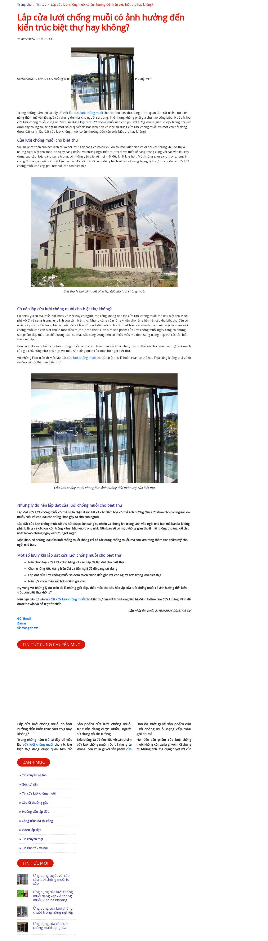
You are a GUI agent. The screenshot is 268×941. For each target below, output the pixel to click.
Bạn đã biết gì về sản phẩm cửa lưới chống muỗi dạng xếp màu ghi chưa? (164, 729)
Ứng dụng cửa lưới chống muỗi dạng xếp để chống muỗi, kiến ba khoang (53, 896)
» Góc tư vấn (28, 784)
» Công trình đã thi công (36, 821)
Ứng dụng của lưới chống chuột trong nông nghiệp (53, 910)
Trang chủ (24, 4)
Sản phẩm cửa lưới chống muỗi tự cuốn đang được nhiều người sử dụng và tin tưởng (104, 729)
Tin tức (41, 4)
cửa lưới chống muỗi (88, 112)
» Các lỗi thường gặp (33, 802)
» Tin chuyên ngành (32, 775)
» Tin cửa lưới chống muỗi (37, 793)
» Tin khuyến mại (31, 839)
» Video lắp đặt (30, 830)
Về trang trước (27, 628)
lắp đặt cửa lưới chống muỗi (65, 599)
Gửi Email (24, 618)
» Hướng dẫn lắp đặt (34, 811)
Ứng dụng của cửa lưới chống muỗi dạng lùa (50, 925)
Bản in (21, 623)
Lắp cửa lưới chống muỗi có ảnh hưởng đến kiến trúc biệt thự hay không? (44, 729)
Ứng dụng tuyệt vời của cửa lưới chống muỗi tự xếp (51, 879)
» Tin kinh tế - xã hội (33, 848)
